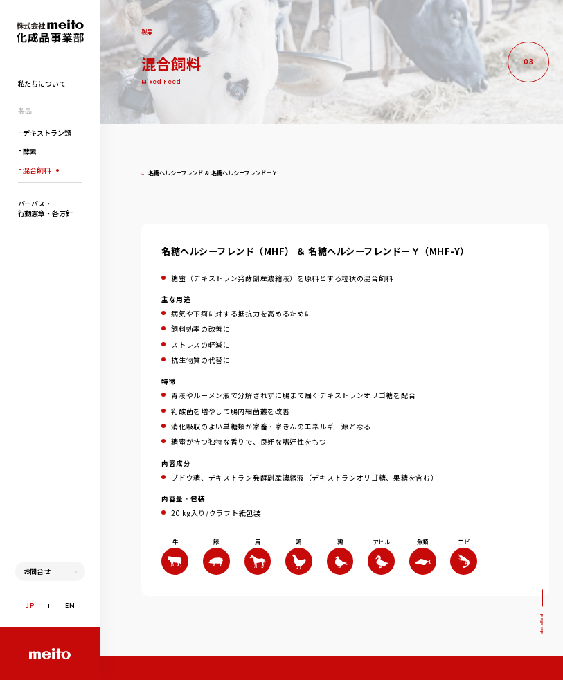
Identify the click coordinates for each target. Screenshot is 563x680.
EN (70, 605)
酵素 (27, 150)
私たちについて (42, 83)
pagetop (542, 624)
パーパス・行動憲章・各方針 (45, 208)
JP (29, 605)
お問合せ (37, 571)
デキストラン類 (44, 132)
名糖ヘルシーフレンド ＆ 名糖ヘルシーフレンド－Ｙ (209, 173)
